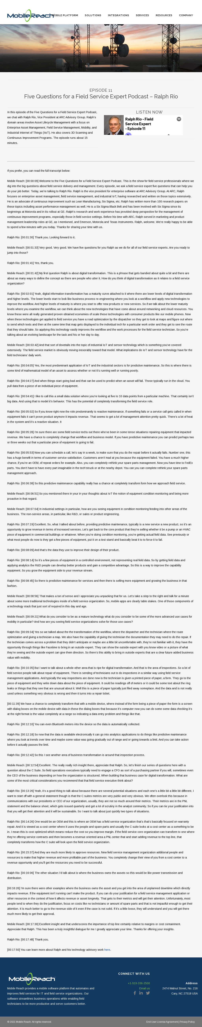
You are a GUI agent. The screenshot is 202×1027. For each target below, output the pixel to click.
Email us (144, 988)
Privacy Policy (187, 1021)
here (107, 949)
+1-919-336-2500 (139, 983)
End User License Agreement (162, 1021)
